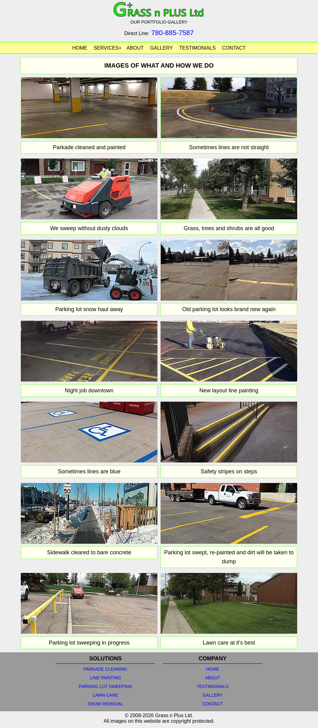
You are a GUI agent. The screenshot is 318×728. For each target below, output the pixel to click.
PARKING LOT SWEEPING (105, 686)
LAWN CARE (105, 695)
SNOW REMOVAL (105, 703)
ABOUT (134, 48)
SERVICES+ (107, 48)
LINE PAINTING (105, 677)
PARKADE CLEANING (105, 669)
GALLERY (161, 48)
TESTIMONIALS (197, 48)
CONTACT (234, 48)
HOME (79, 48)
